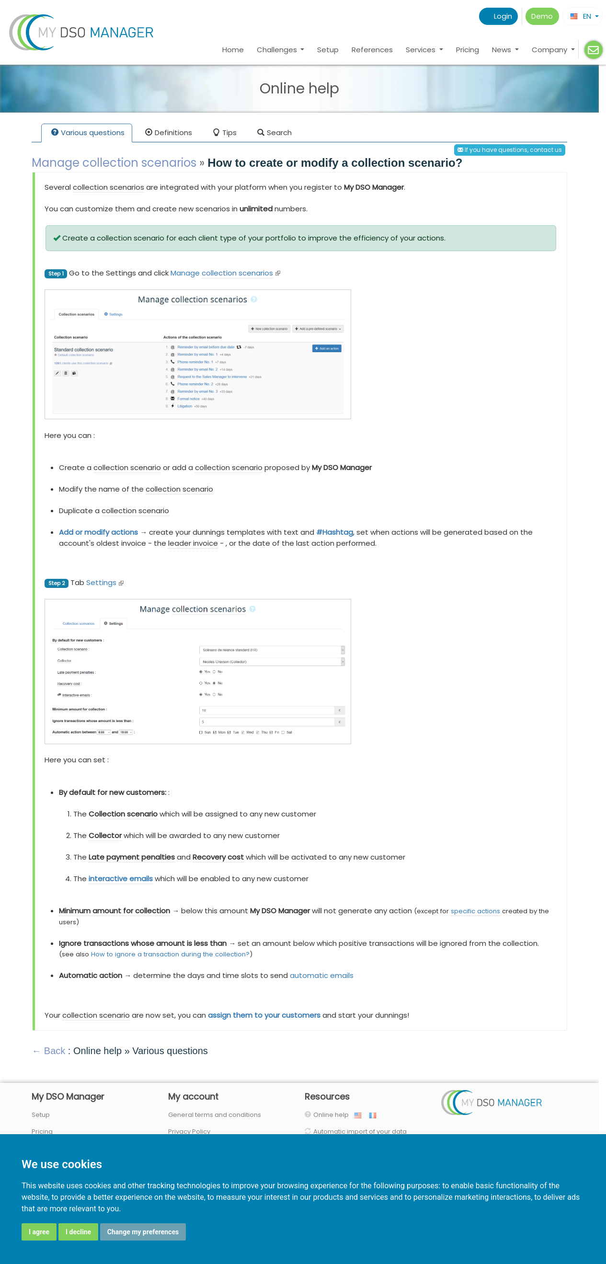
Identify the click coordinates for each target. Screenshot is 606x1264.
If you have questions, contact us (509, 150)
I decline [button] (78, 1232)
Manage (226, 273)
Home (233, 50)
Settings (105, 582)
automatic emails (322, 975)
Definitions (168, 133)
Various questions (88, 133)
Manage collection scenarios (114, 163)
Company (550, 50)
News (502, 50)
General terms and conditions (214, 1114)
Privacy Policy (189, 1131)
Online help (333, 1114)
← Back (48, 1051)
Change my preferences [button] (143, 1232)
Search (274, 133)
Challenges (278, 50)
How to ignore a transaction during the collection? (170, 954)
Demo (542, 16)
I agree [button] (39, 1232)
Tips (225, 133)
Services (421, 50)
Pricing (467, 50)
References (372, 50)
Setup (328, 50)
